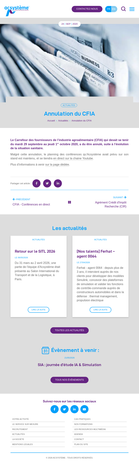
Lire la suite (38, 310)
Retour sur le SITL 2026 (35, 251)
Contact (79, 439)
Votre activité (20, 419)
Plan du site (81, 444)
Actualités (69, 105)
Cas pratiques (82, 419)
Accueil (51, 120)
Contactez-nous (87, 9)
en (113, 9)
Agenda (78, 434)
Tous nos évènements (69, 379)
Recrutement (20, 429)
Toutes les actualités (69, 330)
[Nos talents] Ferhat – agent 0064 (96, 253)
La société (18, 439)
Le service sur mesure (25, 424)
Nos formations (83, 424)
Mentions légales (22, 444)
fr (108, 9)
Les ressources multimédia (90, 429)
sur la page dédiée (57, 164)
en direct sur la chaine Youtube (73, 158)
